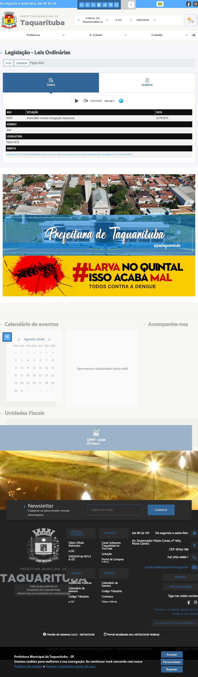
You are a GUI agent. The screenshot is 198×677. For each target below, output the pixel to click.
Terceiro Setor (175, 35)
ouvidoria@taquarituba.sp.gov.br (166, 567)
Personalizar (172, 662)
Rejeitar (171, 669)
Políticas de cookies (185, 614)
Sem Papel (151, 35)
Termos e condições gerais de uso (176, 609)
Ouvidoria (72, 35)
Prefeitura (13, 35)
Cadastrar (161, 510)
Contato (110, 35)
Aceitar (172, 654)
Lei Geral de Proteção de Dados (175, 623)
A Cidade (33, 35)
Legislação (21, 63)
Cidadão (52, 35)
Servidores (130, 35)
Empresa (91, 35)
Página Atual (37, 63)
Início (8, 63)
